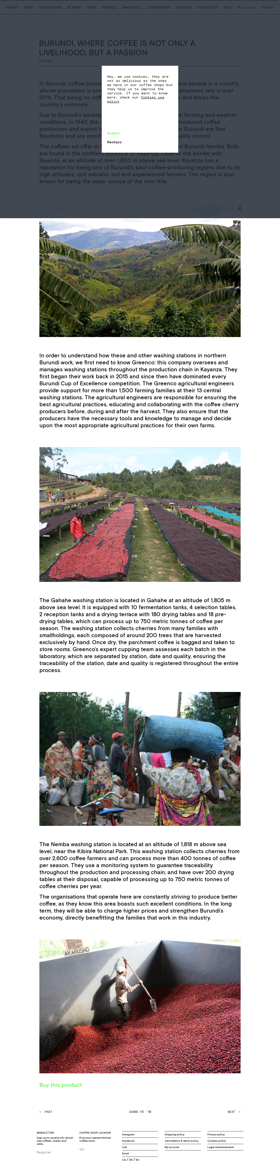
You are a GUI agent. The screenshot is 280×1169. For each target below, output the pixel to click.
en (131, 1159)
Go (81, 1149)
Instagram (128, 1134)
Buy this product (60, 1085)
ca (124, 1159)
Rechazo (114, 142)
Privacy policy (216, 1134)
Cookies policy (216, 1140)
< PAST (45, 1112)
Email (125, 1153)
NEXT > (234, 1112)
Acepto (113, 133)
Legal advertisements (220, 1147)
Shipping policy (174, 1134)
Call (124, 1147)
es (137, 1159)
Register (44, 1152)
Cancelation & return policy (181, 1140)
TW (149, 1112)
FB (142, 1112)
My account (172, 1147)
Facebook (128, 1140)
